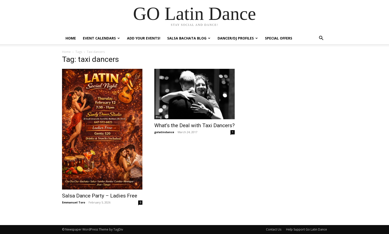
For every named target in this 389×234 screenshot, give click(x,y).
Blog (159, 117)
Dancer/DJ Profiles (238, 38)
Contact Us (273, 229)
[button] (321, 38)
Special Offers (278, 38)
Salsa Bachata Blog (188, 38)
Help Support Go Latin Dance (306, 229)
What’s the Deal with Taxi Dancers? (194, 125)
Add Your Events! (143, 38)
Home (70, 38)
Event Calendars (101, 38)
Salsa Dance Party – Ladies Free (99, 196)
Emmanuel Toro (73, 202)
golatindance (164, 132)
